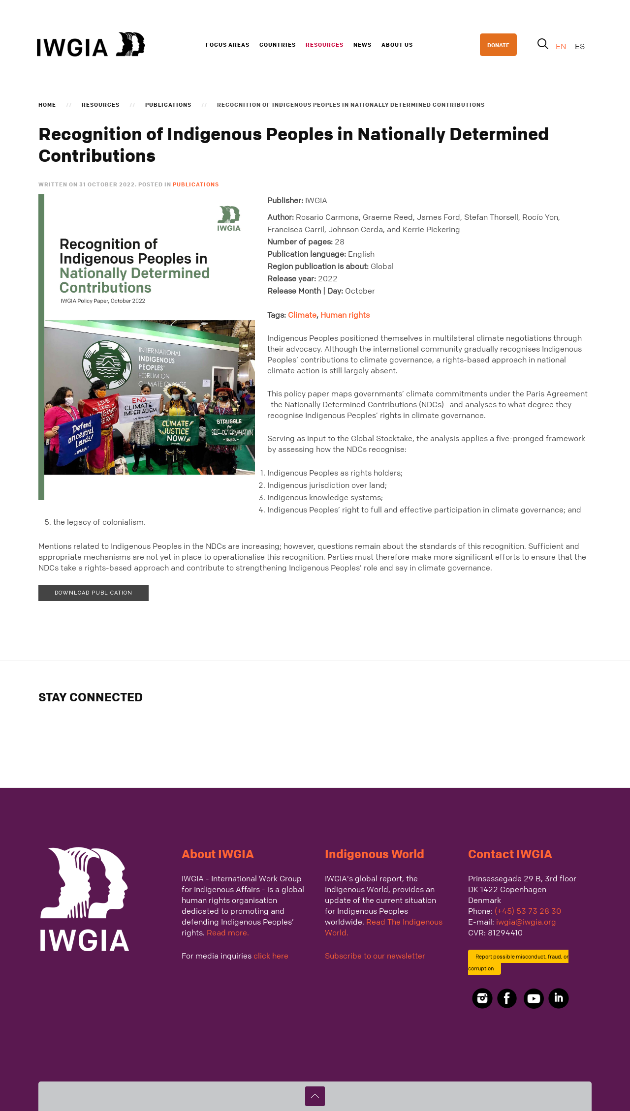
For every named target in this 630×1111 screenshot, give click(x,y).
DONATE (498, 45)
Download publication (93, 593)
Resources (325, 44)
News (362, 44)
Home (47, 104)
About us (397, 44)
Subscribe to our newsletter (375, 956)
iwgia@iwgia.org (526, 922)
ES (580, 46)
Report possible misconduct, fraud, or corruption (518, 962)
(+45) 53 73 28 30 (528, 911)
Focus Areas (228, 44)
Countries (277, 44)
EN (562, 46)
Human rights (345, 315)
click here (270, 956)
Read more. (228, 932)
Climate (302, 315)
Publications (168, 104)
